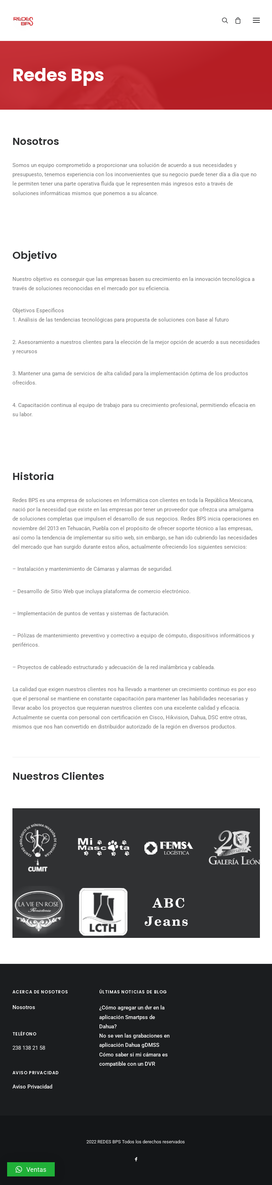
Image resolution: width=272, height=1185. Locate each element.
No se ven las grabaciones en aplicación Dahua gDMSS (134, 1040)
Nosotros (23, 1007)
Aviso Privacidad (32, 1087)
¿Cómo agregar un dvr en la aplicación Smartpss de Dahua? (132, 1017)
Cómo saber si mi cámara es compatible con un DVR (133, 1059)
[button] (31, 1169)
